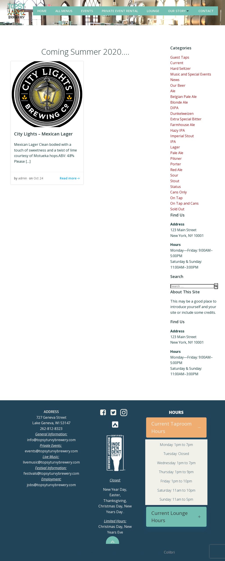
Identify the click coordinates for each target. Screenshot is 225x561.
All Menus (63, 11)
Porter (175, 164)
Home (42, 11)
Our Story (179, 11)
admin (22, 178)
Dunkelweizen (182, 113)
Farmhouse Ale (182, 124)
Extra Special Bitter (185, 119)
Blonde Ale (179, 102)
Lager (175, 147)
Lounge (153, 11)
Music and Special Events (190, 74)
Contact (206, 11)
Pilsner (176, 158)
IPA (173, 141)
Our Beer (177, 85)
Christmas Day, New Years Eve (115, 527)
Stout (174, 181)
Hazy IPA (177, 130)
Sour (174, 175)
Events (87, 11)
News (175, 79)
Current (176, 62)
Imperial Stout (182, 135)
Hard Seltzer (180, 68)
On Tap (176, 197)
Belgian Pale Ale (183, 96)
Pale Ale (176, 152)
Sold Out (177, 209)
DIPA (174, 107)
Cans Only (178, 192)
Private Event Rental (120, 11)
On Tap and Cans (184, 203)
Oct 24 (38, 178)
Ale (172, 90)
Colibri (169, 552)
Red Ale (176, 169)
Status (175, 186)
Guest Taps (179, 57)
